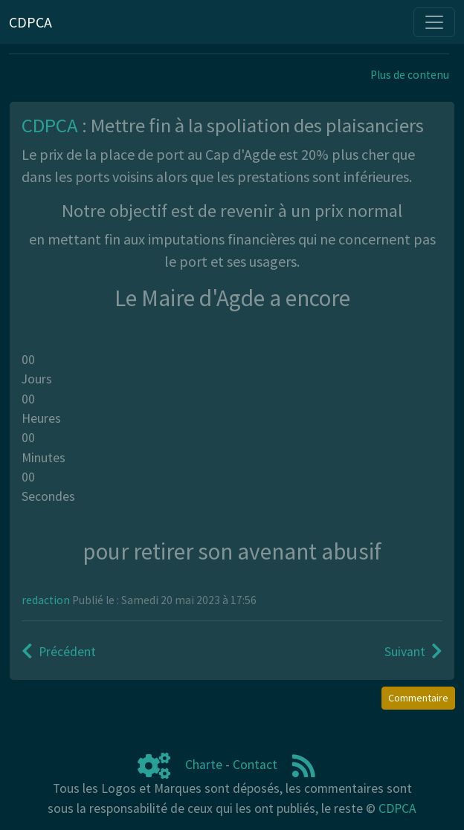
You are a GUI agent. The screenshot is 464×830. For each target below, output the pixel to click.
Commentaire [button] (418, 697)
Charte (203, 764)
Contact (255, 764)
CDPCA (397, 808)
